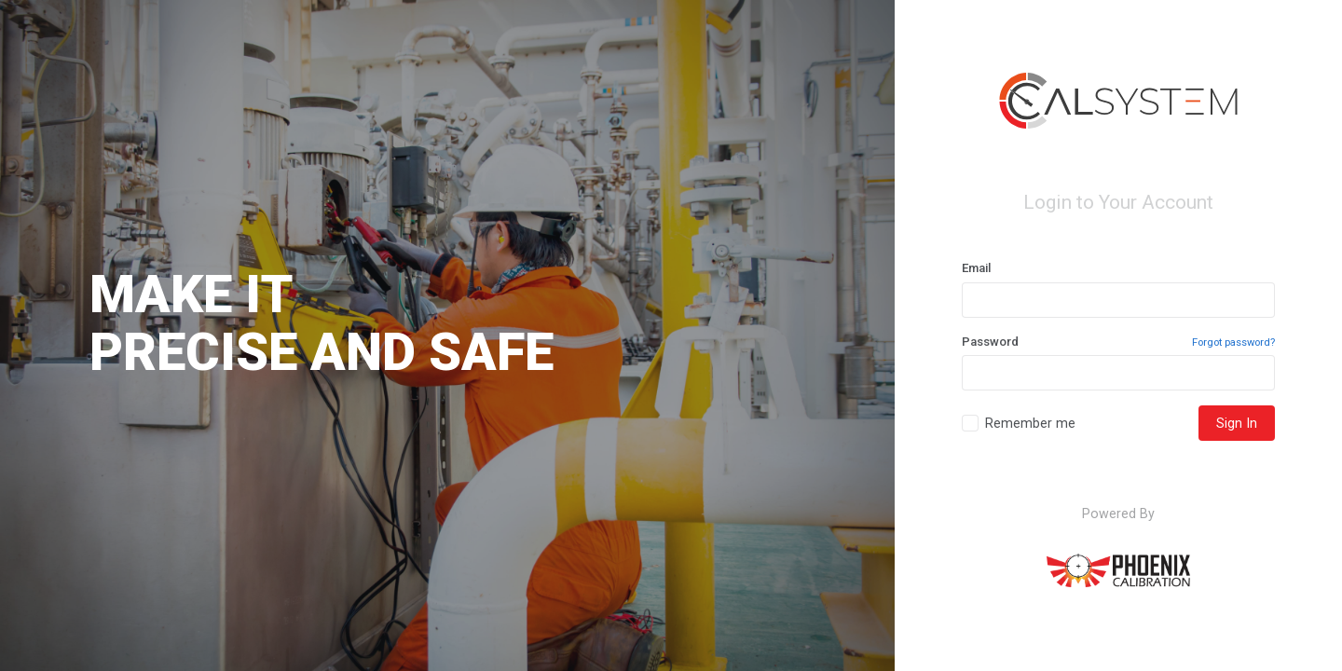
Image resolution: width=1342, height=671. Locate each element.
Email (976, 268)
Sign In (1236, 423)
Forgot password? (1233, 342)
